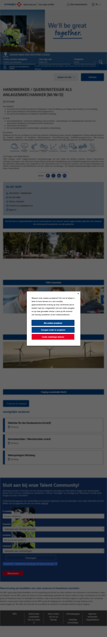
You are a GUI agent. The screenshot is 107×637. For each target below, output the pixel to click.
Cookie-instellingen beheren (53, 336)
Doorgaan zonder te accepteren (53, 329)
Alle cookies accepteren (53, 322)
